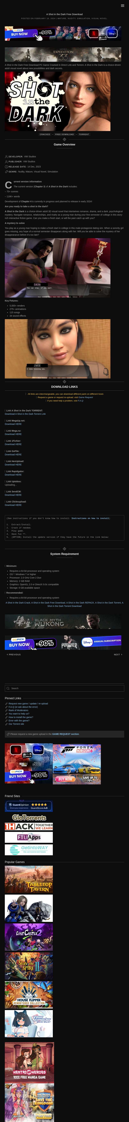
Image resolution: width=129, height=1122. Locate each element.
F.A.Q (80, 401)
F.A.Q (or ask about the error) (23, 707)
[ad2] (27, 1062)
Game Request (86, 397)
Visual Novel (99, 18)
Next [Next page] (118, 655)
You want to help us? (19, 713)
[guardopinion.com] (29, 805)
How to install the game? (21, 717)
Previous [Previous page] (14, 655)
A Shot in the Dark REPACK (80, 602)
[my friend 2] (29, 817)
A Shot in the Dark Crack (18, 602)
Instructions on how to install (90, 518)
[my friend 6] (29, 837)
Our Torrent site (16, 724)
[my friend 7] (29, 849)
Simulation (83, 18)
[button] (122, 5)
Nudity (72, 18)
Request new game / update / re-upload (28, 703)
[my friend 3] (29, 826)
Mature (62, 18)
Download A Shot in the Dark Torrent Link (25, 414)
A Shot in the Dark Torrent (108, 602)
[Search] (64, 688)
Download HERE (13, 424)
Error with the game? (19, 720)
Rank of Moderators (18, 710)
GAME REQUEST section (65, 734)
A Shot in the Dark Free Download (48, 602)
